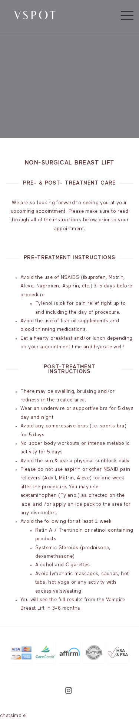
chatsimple (13, 715)
